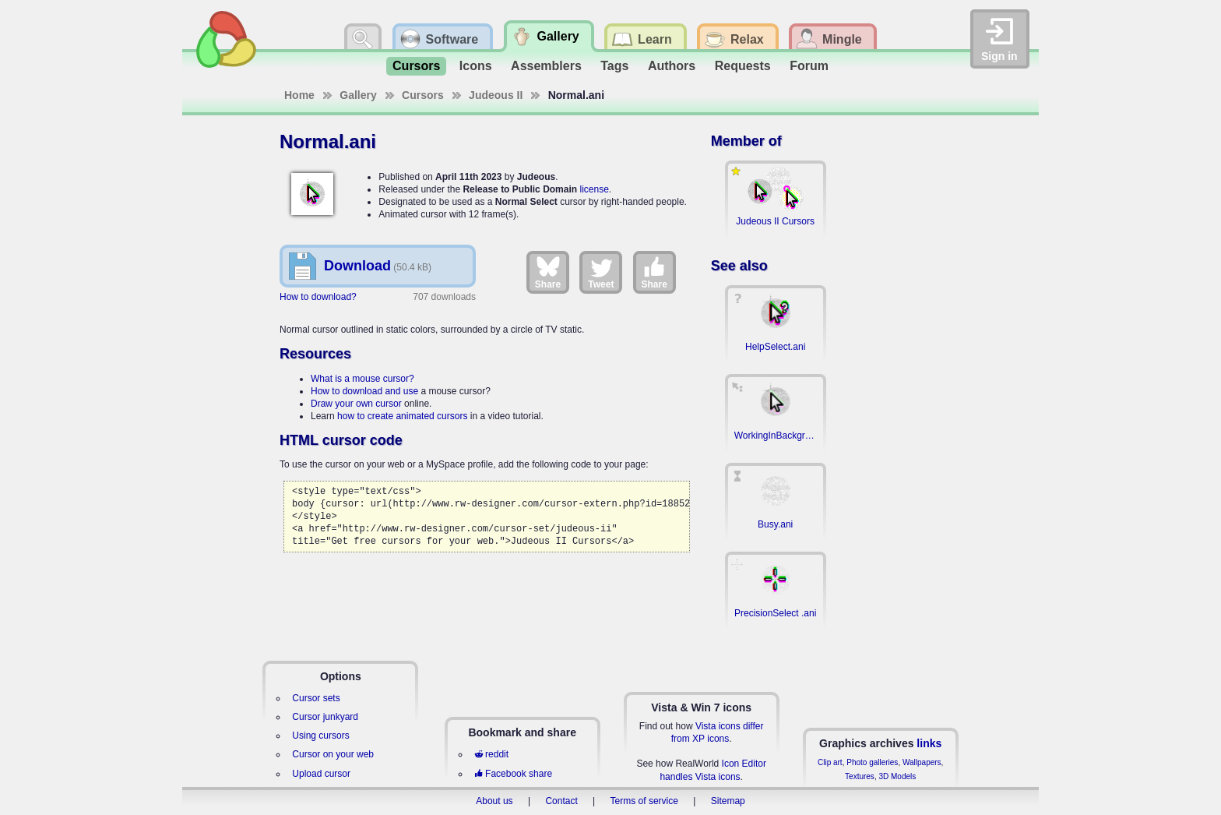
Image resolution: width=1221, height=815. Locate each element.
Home (299, 95)
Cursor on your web (333, 754)
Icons (475, 65)
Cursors (416, 65)
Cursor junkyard (325, 716)
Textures (859, 776)
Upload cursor (321, 773)
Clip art (830, 762)
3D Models (897, 776)
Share (548, 272)
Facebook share (513, 773)
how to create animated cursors (402, 416)
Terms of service (644, 801)
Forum (809, 65)
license (593, 189)
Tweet (601, 272)
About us (494, 801)
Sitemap (728, 801)
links (929, 743)
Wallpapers (922, 762)
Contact (561, 801)
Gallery (358, 95)
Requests (743, 65)
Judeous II (496, 95)
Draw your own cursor (356, 403)
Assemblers (546, 65)
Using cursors (320, 735)
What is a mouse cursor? (362, 378)
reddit (491, 754)
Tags (614, 65)
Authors (671, 65)
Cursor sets (316, 698)
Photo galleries (872, 762)
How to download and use (364, 391)
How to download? (318, 296)
